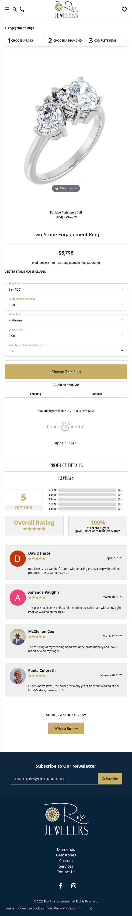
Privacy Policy (41, 893)
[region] (66, 132)
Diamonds (66, 849)
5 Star (52, 490)
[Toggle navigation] (6, 9)
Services (66, 866)
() (120, 490)
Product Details (66, 465)
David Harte (39, 553)
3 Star (52, 499)
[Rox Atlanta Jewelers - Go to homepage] (66, 818)
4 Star (52, 495)
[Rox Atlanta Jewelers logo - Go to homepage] (66, 9)
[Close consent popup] (90, 908)
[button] (15, 9)
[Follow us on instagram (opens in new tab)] (73, 886)
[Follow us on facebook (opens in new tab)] (60, 886)
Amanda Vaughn (43, 592)
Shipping (35, 394)
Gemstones (66, 855)
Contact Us (65, 871)
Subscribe (110, 778)
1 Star (52, 509)
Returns (97, 394)
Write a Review (66, 728)
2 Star (52, 504)
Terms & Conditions (60, 893)
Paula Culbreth (42, 670)
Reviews (66, 477)
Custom (66, 860)
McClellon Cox (41, 631)
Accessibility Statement (85, 893)
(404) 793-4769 (66, 217)
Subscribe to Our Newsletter (66, 766)
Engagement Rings (21, 28)
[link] (22, 9)
